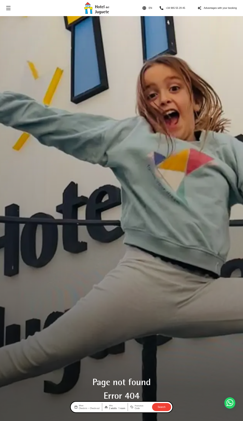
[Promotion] (142, 408)
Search (162, 407)
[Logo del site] (96, 8)
